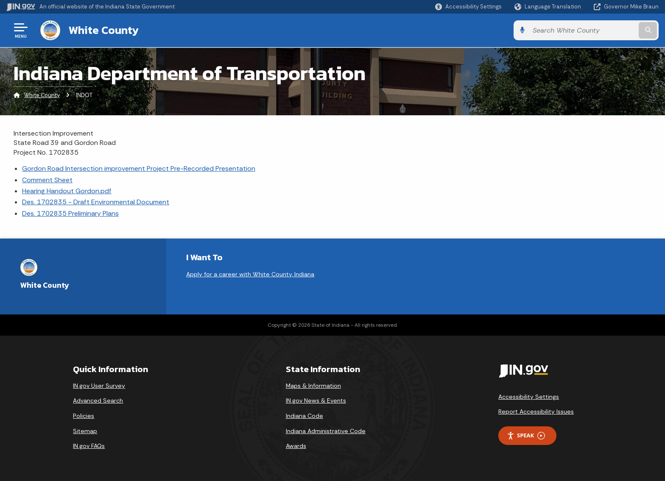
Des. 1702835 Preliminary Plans (70, 213)
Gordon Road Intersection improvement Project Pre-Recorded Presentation (138, 168)
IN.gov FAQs (89, 446)
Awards (296, 446)
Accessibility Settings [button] (528, 396)
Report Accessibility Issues (536, 411)
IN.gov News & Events (316, 400)
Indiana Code (304, 416)
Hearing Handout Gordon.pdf (67, 190)
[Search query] (582, 30)
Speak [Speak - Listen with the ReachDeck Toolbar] (526, 435)
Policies (83, 416)
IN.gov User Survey (99, 385)
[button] (468, 7)
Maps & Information (313, 385)
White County (104, 30)
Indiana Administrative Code (326, 431)
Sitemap (85, 431)
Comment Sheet (47, 179)
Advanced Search (98, 400)
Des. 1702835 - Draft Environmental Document (95, 201)
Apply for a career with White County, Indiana (250, 274)
